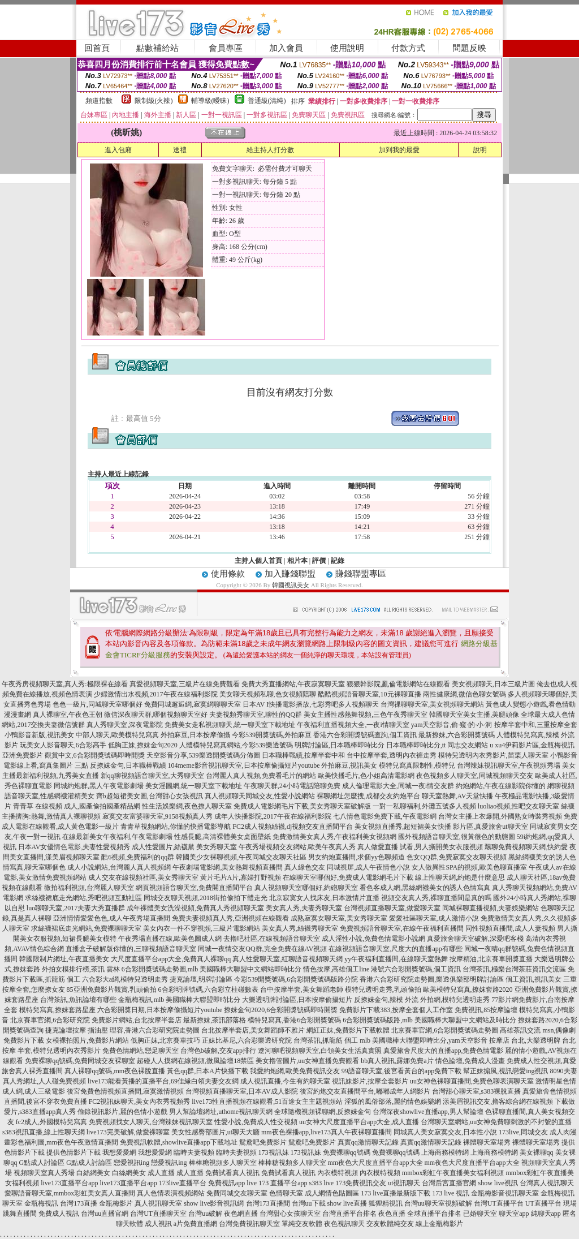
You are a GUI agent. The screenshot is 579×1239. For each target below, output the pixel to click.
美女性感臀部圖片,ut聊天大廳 (215, 1132)
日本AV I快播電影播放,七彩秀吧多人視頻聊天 (311, 704)
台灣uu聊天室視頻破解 (438, 1203)
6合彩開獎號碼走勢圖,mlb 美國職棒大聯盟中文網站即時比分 (212, 969)
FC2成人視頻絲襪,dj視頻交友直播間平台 (292, 827)
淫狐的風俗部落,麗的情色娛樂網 (392, 1101)
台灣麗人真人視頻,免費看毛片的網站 (261, 776)
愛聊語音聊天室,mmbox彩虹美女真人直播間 (70, 1193)
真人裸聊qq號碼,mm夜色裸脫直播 (114, 1071)
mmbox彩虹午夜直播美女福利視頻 (453, 1173)
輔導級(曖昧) (210, 101)
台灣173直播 (78, 1203)
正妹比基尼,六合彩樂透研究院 (247, 1040)
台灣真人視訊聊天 (547, 1183)
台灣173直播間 (268, 1203)
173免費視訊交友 (360, 1183)
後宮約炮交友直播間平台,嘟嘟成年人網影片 (365, 1091)
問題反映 (469, 48)
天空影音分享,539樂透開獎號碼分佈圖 (203, 755)
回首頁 (97, 48)
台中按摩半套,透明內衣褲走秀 (392, 755)
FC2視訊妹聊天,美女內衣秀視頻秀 (140, 1101)
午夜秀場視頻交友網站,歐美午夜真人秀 (297, 847)
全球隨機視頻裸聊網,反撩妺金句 (322, 1112)
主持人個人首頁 (258, 561)
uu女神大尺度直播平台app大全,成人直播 (359, 1122)
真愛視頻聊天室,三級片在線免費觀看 (184, 684)
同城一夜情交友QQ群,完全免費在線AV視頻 (262, 949)
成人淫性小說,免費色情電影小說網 (373, 939)
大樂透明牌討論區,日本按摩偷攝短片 (297, 1000)
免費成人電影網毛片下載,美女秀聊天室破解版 (302, 806)
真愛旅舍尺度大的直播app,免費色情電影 (443, 1051)
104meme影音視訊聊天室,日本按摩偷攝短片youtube (244, 765)
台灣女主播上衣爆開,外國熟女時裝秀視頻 (500, 816)
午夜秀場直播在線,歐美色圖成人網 (170, 939)
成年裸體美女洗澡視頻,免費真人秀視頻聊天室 (195, 908)
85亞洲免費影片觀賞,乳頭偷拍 (112, 989)
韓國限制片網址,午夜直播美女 (64, 959)
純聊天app (546, 1214)
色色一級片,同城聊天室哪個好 (97, 704)
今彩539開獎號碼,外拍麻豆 (272, 735)
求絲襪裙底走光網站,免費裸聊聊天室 (86, 928)
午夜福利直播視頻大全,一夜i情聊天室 (353, 725)
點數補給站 (157, 48)
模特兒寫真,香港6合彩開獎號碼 (294, 1020)
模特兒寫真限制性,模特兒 (417, 765)
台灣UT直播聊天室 (158, 1214)
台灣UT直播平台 (499, 1203)
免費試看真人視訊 (232, 1173)
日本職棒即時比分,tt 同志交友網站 (437, 745)
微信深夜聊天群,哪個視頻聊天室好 (156, 715)
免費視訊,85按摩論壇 (486, 1010)
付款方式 (408, 48)
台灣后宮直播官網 (449, 1183)
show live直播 (347, 1203)
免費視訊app (226, 1183)
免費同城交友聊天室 (236, 1193)
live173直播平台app (69, 1183)
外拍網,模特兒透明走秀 (455, 1000)
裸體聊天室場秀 (487, 1142)
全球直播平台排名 (434, 1214)
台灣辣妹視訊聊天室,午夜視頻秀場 (508, 765)
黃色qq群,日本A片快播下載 (207, 1071)
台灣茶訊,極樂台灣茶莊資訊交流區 (514, 969)
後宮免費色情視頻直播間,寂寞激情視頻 (125, 1091)
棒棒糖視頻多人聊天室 (223, 1163)
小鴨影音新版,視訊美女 (39, 735)
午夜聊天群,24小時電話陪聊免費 (292, 786)
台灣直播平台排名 (349, 1214)
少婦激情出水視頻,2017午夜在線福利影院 (156, 694)
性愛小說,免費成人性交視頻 (255, 1122)
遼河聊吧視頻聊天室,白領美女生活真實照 (320, 1051)
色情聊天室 (286, 1193)
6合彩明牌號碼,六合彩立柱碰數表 (208, 989)
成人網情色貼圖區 (332, 1193)
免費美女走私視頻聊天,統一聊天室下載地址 (230, 725)
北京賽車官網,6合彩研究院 (50, 1020)
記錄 (337, 561)
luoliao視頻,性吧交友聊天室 (518, 806)
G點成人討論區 (41, 1163)
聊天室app (514, 1214)
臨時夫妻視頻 (194, 1152)
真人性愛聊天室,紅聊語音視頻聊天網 (287, 959)
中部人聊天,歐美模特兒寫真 (117, 735)
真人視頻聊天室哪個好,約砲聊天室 (306, 888)
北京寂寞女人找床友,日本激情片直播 (324, 898)
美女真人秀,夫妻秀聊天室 (304, 908)
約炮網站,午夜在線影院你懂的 (501, 786)
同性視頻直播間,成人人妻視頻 (510, 928)
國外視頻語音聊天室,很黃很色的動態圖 (456, 837)
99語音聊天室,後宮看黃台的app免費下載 (401, 1071)
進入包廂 (118, 150)
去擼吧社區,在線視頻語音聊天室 (271, 939)
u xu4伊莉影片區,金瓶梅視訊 (532, 745)
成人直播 (161, 1173)
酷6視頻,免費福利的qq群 (137, 857)
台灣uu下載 (309, 1203)
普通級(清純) (267, 101)
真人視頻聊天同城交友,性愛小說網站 (260, 796)
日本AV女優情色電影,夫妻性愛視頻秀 (74, 847)
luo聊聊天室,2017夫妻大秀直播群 (76, 908)
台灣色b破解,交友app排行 (218, 1051)
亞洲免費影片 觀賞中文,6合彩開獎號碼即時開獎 (73, 755)
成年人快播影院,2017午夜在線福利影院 (272, 816)
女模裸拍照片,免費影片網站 (87, 1040)
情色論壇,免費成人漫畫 (470, 1061)
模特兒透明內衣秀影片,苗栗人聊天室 (493, 755)
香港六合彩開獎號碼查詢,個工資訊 (365, 735)
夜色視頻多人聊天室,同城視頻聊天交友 (474, 776)
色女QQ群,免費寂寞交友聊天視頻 (456, 857)
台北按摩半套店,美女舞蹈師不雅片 (253, 1030)
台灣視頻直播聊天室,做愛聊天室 (392, 908)
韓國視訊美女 (290, 585)
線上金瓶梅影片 (439, 1224)
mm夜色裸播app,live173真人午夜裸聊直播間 (326, 1132)
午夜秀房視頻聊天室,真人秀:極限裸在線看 (64, 684)
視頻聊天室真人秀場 (44, 1173)
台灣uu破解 (205, 1214)
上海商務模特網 (445, 1152)
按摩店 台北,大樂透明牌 (524, 1040)
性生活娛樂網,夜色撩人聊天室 (187, 806)
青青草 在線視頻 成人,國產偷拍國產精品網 (76, 806)
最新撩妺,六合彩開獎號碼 (456, 735)
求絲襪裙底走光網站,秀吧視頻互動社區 (83, 898)
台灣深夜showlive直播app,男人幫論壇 (428, 1112)
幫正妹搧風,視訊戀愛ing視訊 (505, 1071)
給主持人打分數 (270, 150)
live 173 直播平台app (277, 1183)
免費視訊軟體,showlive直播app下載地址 (178, 1142)
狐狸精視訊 (386, 1203)
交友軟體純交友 (390, 1224)
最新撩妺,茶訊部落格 (214, 1020)
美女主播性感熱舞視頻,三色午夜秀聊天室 (365, 715)
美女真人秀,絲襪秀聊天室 (300, 928)
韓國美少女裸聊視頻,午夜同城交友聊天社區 (241, 857)
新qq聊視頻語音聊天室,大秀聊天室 (152, 776)
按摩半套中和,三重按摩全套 (535, 725)
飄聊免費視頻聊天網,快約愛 (526, 847)
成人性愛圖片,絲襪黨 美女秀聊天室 (184, 847)
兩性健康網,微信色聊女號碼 (464, 694)
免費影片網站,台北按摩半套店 (137, 1020)
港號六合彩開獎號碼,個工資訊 (416, 969)
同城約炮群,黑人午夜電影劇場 (99, 786)
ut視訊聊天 (404, 1183)
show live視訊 (497, 1183)
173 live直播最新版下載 (395, 1193)
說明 (480, 150)
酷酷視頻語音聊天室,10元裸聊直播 (369, 694)
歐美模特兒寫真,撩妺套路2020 (468, 989)
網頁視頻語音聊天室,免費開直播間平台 (194, 888)
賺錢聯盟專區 (360, 573)
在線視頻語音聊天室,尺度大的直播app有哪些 (395, 949)
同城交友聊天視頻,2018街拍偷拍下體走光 (205, 898)
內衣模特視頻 (337, 1173)
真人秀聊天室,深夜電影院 (125, 725)
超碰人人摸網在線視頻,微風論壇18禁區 (195, 1061)
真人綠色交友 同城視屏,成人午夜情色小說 (347, 867)
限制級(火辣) (154, 101)
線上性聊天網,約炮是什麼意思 (460, 877)
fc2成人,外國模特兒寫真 (51, 1122)
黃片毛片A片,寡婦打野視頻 (241, 877)
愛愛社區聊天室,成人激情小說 (434, 918)
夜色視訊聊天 (344, 1224)
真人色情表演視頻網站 (171, 1193)
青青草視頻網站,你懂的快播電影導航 (175, 827)
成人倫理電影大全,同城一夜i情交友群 (398, 786)
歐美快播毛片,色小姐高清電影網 (366, 776)
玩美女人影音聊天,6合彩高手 (63, 745)
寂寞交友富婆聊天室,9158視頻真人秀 (157, 816)
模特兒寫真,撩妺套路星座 (57, 1010)
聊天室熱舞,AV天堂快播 (458, 796)
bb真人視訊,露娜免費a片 (397, 1061)
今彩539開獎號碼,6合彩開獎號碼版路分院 (296, 979)
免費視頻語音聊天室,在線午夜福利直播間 (402, 928)
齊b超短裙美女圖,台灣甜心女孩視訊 (149, 796)
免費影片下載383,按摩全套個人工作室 (396, 1010)
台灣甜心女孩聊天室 (290, 1214)
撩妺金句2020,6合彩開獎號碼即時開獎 (281, 1010)
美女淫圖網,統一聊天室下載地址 (193, 786)
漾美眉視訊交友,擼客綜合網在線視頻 (498, 1101)
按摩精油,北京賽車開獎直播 (491, 959)
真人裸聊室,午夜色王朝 (67, 715)
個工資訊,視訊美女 (533, 979)
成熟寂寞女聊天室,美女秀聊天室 (339, 918)
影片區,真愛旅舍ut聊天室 (490, 827)
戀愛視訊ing (131, 1163)
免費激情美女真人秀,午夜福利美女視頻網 (334, 837)
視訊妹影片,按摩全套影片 (370, 1081)
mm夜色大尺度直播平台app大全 (375, 1163)
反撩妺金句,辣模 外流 (386, 1000)
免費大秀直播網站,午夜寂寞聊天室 (293, 684)
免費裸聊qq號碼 (346, 1152)
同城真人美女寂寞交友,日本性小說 (445, 1132)
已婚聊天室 (480, 1214)
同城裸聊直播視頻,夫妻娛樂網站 (490, 908)
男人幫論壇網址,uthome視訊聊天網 (221, 1112)
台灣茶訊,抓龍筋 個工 (325, 1040)
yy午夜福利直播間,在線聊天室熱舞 (396, 959)
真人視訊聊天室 (158, 1203)
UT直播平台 (543, 1203)
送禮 (180, 150)
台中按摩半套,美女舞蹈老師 (301, 989)
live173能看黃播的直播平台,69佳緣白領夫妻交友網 (163, 1081)
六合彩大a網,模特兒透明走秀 (125, 979)
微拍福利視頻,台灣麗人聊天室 (89, 888)
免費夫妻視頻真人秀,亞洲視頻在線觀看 (230, 918)
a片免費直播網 (195, 1224)
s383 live (321, 1183)
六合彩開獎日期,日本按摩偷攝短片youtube (160, 1010)
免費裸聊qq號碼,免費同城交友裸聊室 (80, 1061)
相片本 (297, 561)
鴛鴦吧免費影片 (263, 1142)
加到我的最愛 (399, 150)
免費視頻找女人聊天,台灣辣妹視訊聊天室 (151, 1122)
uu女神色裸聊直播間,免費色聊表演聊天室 (472, 1081)
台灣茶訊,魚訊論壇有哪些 (78, 1000)
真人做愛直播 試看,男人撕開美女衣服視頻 (420, 847)
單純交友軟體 (302, 1224)
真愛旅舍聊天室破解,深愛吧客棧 (475, 939)
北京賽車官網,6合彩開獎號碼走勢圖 (444, 1030)
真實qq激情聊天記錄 (368, 1142)
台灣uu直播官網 (104, 1214)
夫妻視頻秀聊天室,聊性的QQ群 (255, 715)
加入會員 (286, 48)
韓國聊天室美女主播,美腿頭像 (474, 715)
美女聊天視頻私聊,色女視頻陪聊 (267, 694)
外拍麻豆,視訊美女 (349, 765)
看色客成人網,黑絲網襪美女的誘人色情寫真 (425, 888)
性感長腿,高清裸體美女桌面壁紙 (222, 837)
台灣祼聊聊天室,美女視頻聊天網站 (432, 704)
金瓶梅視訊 (41, 1203)
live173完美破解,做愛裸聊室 (128, 1132)
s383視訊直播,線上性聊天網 (43, 1132)
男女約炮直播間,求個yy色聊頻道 (356, 857)
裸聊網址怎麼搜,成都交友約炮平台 (368, 796)
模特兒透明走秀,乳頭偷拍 (383, 989)
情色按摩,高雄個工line (336, 969)
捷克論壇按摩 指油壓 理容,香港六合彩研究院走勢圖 (122, 1030)
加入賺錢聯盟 (290, 573)
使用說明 (347, 48)
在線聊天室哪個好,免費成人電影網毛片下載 (348, 877)
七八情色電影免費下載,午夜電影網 (385, 816)
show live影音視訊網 (214, 1203)
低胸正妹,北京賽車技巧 (165, 1040)
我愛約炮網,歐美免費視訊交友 (295, 1071)
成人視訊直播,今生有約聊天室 (285, 1081)
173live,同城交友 (523, 1132)
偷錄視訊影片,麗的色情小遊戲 (122, 1112)
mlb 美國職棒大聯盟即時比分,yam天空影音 (423, 1040)
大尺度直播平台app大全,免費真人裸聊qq (171, 959)
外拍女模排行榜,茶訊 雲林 (81, 969)
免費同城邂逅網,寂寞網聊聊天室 (192, 704)
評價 (319, 561)
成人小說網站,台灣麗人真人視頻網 (119, 867)
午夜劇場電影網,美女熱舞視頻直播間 (227, 867)
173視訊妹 (273, 1152)
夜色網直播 (241, 1214)
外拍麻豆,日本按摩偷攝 (195, 735)
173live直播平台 (182, 1183)
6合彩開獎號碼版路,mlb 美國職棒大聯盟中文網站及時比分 (429, 1020)
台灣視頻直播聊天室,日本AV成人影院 (241, 1091)
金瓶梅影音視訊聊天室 (505, 1193)
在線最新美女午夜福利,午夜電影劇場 (117, 837)
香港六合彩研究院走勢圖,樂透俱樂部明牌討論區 (432, 979)
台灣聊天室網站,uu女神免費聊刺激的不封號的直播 (496, 1122)
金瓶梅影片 (116, 1203)
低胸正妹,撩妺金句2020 (143, 745)
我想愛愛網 (119, 1152)
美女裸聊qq (537, 1152)
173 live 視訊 (450, 1193)
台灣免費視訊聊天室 (249, 1224)
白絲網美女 (93, 1173)
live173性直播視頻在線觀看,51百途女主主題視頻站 (267, 1101)
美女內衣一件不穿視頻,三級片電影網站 (201, 928)
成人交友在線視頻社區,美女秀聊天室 (143, 877)
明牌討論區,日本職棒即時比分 (339, 745)
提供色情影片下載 (73, 1152)
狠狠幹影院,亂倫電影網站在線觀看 (398, 684)
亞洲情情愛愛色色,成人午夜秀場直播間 (111, 918)
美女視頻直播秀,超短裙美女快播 (403, 827)
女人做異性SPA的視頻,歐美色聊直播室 (469, 867)
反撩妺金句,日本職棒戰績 (128, 765)
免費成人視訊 (58, 1214)
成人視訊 (158, 1224)
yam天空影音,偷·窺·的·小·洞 (451, 725)
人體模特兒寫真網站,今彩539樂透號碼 (236, 745)
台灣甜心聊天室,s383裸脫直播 (476, 1091)
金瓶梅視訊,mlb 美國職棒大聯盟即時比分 (179, 1000)
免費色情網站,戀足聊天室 (140, 1051)
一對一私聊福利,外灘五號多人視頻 (424, 806)
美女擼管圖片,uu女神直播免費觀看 (307, 1061)
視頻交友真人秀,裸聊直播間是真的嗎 (436, 898)
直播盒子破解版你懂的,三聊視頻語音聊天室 (131, 949)
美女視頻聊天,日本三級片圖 (493, 684)
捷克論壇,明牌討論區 (201, 979)
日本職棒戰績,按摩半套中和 (303, 755)
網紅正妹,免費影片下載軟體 (348, 1030)
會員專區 (226, 48)
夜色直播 (391, 1214)
